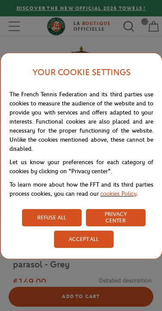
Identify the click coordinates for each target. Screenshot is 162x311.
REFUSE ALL (51, 217)
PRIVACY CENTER (116, 217)
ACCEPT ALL (83, 239)
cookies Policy (118, 193)
